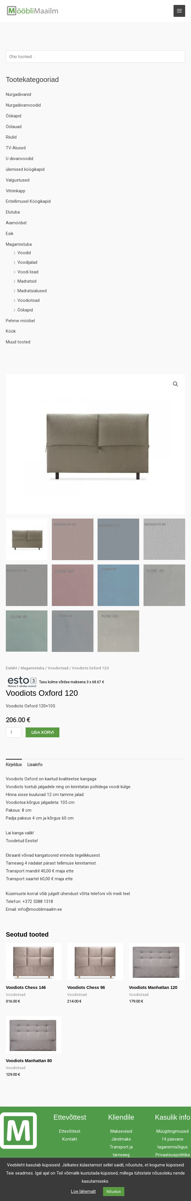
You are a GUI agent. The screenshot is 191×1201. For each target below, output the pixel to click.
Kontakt (69, 1140)
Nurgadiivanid (18, 95)
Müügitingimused (172, 1132)
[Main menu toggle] (179, 11)
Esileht (11, 669)
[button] (175, 385)
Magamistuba (19, 245)
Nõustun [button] (114, 1191)
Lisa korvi (42, 733)
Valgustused (17, 181)
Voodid (24, 254)
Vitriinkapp (15, 192)
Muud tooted (18, 343)
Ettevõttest (69, 1132)
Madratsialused (32, 292)
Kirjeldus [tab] (14, 765)
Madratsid (26, 282)
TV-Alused (16, 149)
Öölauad (14, 127)
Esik (9, 234)
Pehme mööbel (20, 322)
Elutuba (13, 213)
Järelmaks (121, 1140)
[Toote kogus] (13, 733)
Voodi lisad (27, 273)
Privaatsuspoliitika (172, 1156)
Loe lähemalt (83, 1191)
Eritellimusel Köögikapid (28, 202)
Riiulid (11, 138)
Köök (11, 332)
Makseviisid (121, 1132)
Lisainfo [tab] (35, 765)
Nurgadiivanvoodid (23, 106)
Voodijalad (27, 263)
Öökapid (13, 117)
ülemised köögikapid (25, 170)
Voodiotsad (28, 301)
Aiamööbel (16, 224)
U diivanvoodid (19, 159)
